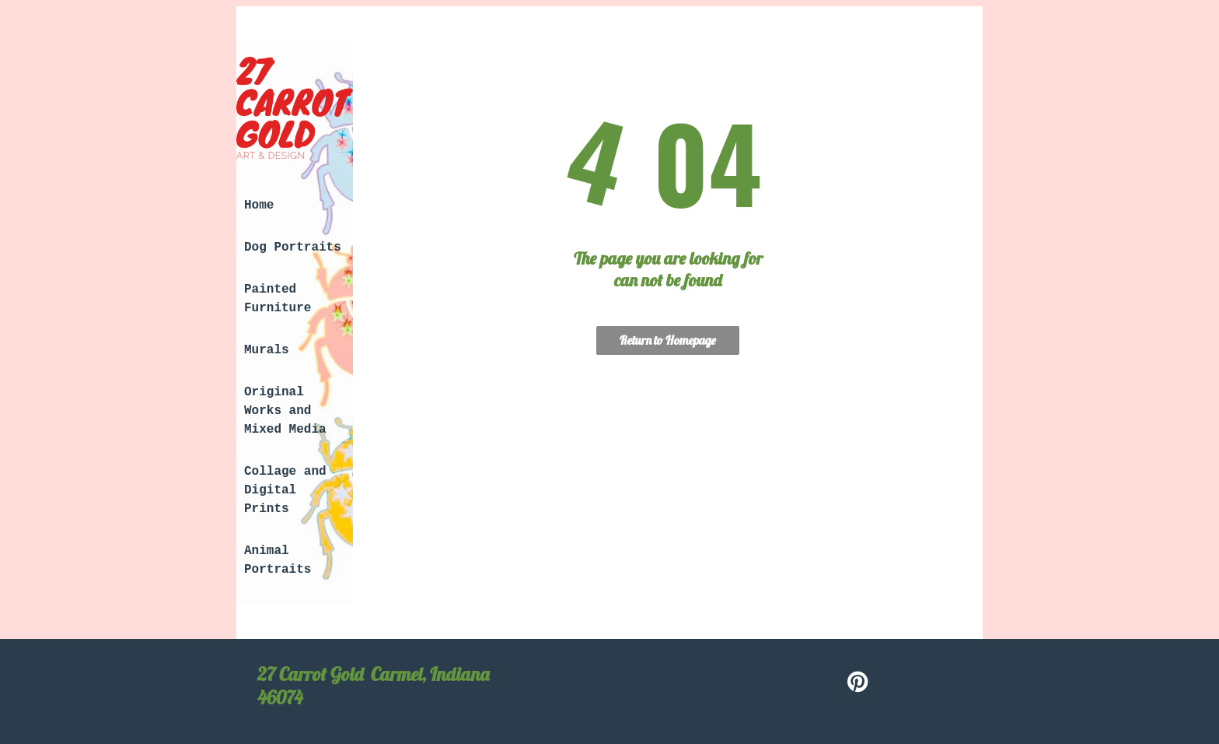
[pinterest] (858, 684)
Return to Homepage (668, 340)
